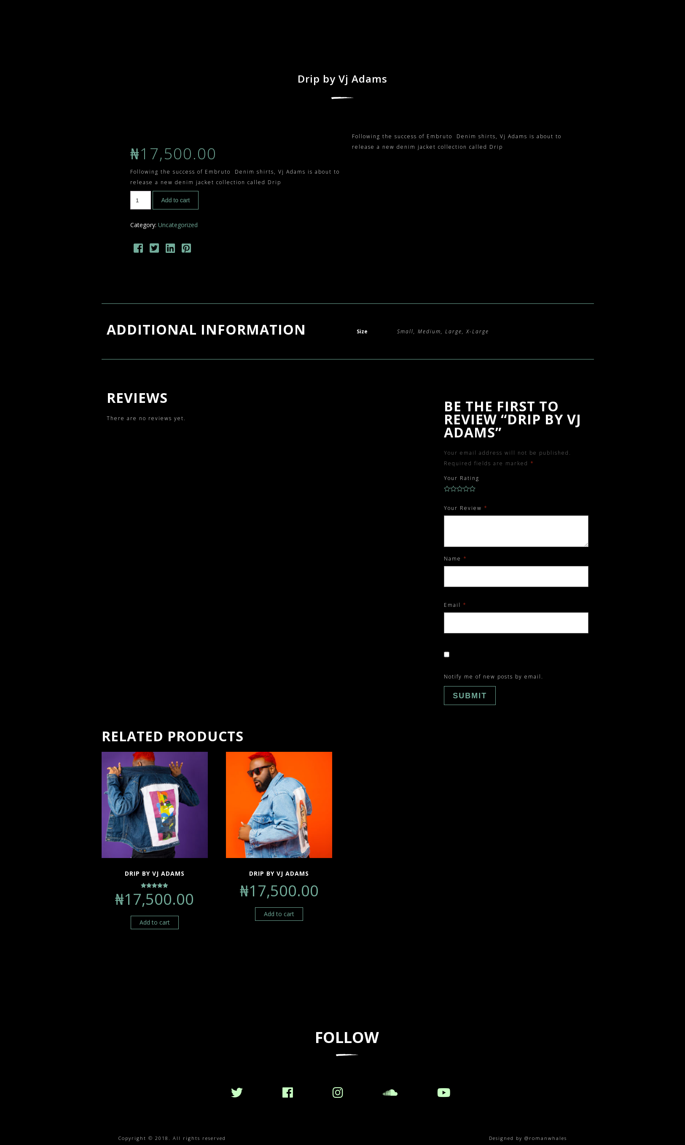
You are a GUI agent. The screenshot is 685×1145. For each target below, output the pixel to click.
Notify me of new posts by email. (493, 676)
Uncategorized (178, 225)
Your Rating (461, 478)
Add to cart (175, 200)
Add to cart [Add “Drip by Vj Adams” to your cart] (155, 922)
